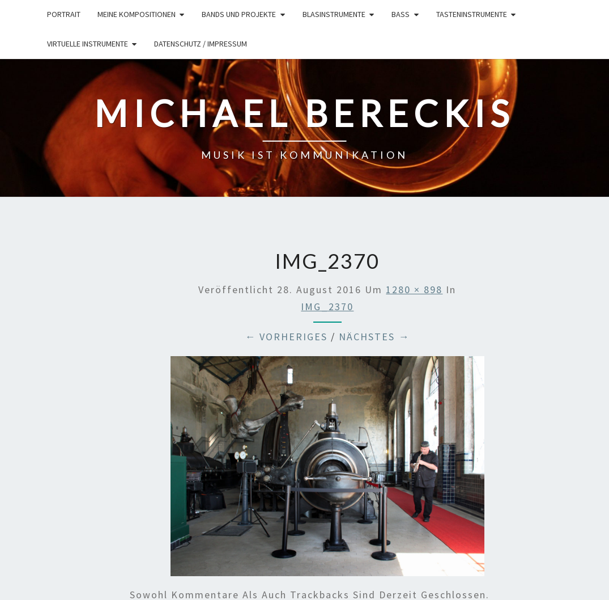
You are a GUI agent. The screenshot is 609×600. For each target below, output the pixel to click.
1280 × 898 (414, 289)
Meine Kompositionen (136, 14)
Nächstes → (374, 336)
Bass (400, 14)
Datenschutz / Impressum (200, 44)
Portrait (63, 14)
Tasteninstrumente (471, 14)
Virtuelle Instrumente (87, 44)
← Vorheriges (286, 336)
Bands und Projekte (239, 14)
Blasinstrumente (334, 14)
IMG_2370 (327, 306)
